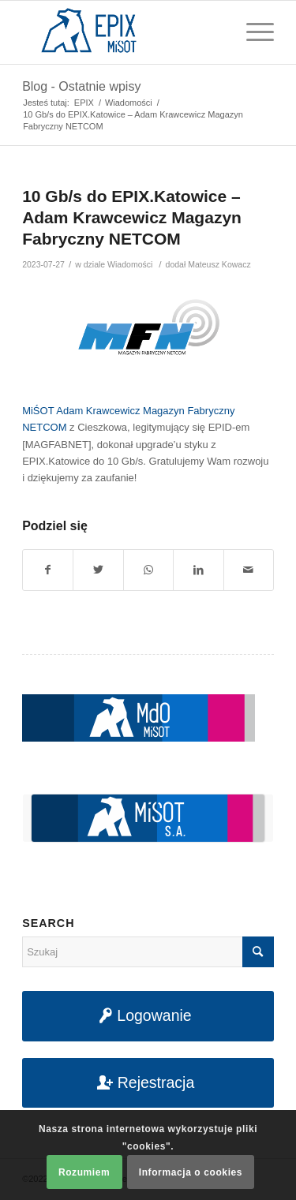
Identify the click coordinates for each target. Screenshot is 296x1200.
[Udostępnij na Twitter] (97, 570)
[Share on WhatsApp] (148, 570)
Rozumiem (84, 1172)
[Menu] (252, 32)
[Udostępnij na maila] (248, 570)
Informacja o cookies (190, 1172)
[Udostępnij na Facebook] (48, 570)
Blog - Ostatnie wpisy (81, 86)
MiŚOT (38, 411)
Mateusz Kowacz (219, 264)
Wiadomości (129, 264)
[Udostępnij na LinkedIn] (198, 570)
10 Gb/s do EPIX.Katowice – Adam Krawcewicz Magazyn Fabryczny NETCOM (132, 218)
